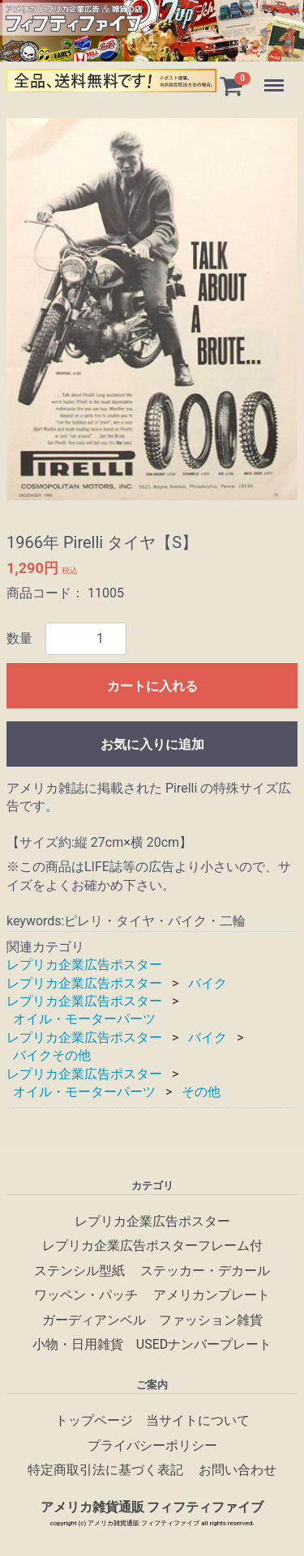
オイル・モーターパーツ (84, 1019)
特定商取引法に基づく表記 (105, 1470)
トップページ (94, 1421)
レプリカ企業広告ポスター (84, 964)
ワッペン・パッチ (86, 1295)
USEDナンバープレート (204, 1344)
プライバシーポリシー (152, 1445)
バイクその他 (52, 1055)
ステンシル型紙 (79, 1270)
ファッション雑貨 (211, 1320)
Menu (275, 78)
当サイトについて (198, 1421)
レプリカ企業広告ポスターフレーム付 (152, 1246)
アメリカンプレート (211, 1295)
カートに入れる (152, 686)
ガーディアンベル (94, 1320)
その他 (201, 1091)
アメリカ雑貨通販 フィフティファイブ (152, 1508)
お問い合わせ (237, 1470)
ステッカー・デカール (205, 1270)
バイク (207, 983)
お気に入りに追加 (152, 744)
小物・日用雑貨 (77, 1344)
